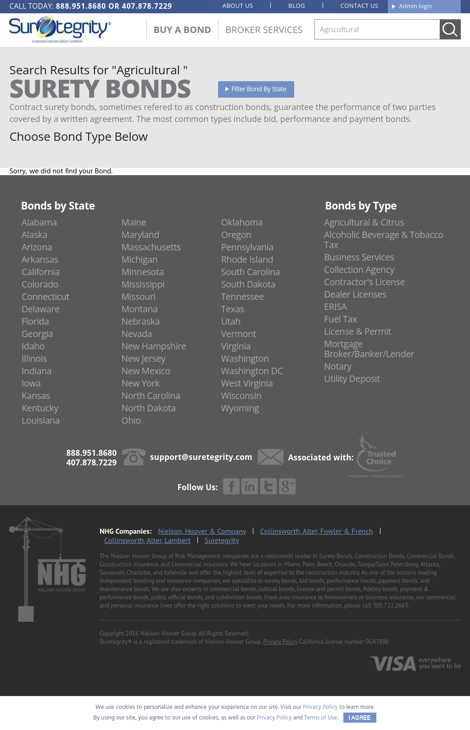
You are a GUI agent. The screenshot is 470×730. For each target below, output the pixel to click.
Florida (35, 321)
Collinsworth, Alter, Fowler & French (316, 531)
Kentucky (40, 408)
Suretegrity (222, 540)
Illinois (34, 358)
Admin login (415, 6)
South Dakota (248, 284)
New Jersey (143, 358)
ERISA (335, 306)
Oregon (236, 234)
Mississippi (142, 284)
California (41, 271)
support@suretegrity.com (201, 457)
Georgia (37, 333)
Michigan (139, 259)
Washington (245, 358)
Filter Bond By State (258, 88)
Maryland (140, 234)
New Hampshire (153, 346)
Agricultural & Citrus (364, 222)
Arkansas (40, 259)
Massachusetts (150, 247)
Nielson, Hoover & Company (202, 531)
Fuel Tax (340, 319)
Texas (232, 309)
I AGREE (360, 717)
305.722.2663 (390, 605)
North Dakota (148, 408)
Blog (296, 5)
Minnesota (142, 271)
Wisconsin (241, 395)
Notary (338, 366)
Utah (231, 321)
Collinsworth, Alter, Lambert (147, 540)
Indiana (36, 371)
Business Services (359, 257)
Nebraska (140, 321)
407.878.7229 (147, 6)
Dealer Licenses (355, 294)
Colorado (40, 284)
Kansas (36, 395)
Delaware (41, 309)
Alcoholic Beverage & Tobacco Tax (383, 239)
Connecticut (45, 296)
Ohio (130, 420)
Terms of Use (320, 718)
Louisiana (41, 420)
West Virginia (247, 383)
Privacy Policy (280, 642)
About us (238, 5)
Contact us (360, 5)
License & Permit (357, 331)
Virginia (236, 346)
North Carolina (150, 395)
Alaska (34, 234)
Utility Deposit (352, 378)
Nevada (136, 333)
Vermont (238, 333)
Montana (139, 309)
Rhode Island (247, 259)
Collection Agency (359, 269)
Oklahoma (242, 222)
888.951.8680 (81, 6)
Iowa (31, 383)
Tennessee (242, 296)
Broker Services (263, 29)
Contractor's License (364, 282)
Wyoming (240, 408)
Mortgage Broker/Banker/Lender (369, 348)
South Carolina (250, 271)
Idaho (33, 346)
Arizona (37, 247)
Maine (133, 222)
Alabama (39, 222)
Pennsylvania (247, 247)
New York (140, 383)
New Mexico (145, 371)
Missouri (138, 296)
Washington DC (252, 371)
